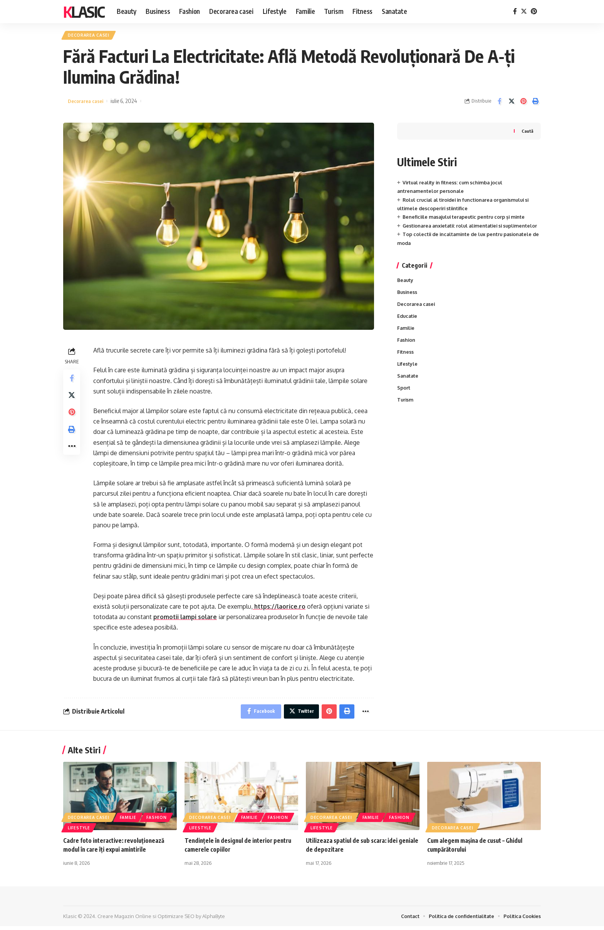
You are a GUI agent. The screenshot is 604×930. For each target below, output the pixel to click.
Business (407, 303)
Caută (527, 132)
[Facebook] (515, 11)
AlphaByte (213, 919)
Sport (403, 402)
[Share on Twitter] (511, 103)
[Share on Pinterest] (523, 103)
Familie (406, 340)
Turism (405, 415)
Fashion (406, 352)
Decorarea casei (91, 36)
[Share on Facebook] (499, 103)
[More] (72, 455)
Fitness (405, 365)
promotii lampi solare (185, 619)
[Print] (535, 103)
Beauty (405, 291)
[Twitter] (524, 11)
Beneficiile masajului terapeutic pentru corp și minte (466, 219)
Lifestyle (407, 378)
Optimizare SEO (176, 919)
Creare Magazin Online (124, 919)
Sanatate (408, 390)
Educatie (408, 328)
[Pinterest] (534, 11)
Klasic (83, 11)
